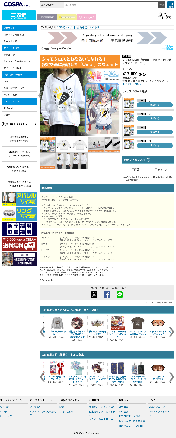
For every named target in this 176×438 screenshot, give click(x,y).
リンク (152, 400)
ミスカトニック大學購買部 (43, 413)
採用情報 (123, 411)
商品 (135, 169)
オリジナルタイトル (41, 400)
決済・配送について (14, 88)
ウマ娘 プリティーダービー (56, 48)
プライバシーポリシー (101, 419)
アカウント (9, 28)
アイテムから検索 (13, 68)
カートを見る (10, 41)
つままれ (5, 406)
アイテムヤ (35, 406)
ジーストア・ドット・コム (161, 413)
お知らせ (124, 400)
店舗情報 (123, 406)
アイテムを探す (11, 48)
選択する (154, 105)
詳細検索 (171, 5)
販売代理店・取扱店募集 (132, 421)
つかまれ (5, 411)
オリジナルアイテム (11, 400)
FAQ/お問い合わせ (13, 74)
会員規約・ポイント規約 (102, 406)
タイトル (161, 169)
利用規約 (94, 400)
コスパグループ (156, 406)
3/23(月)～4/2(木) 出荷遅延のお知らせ (78, 27)
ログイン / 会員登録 (14, 34)
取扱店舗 (8, 108)
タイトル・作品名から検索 (17, 61)
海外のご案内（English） (132, 425)
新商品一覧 (9, 54)
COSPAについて (12, 101)
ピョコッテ (6, 416)
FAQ (6, 81)
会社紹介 (8, 115)
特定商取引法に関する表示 (102, 413)
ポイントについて (132, 84)
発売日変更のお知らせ (131, 416)
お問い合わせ (10, 94)
